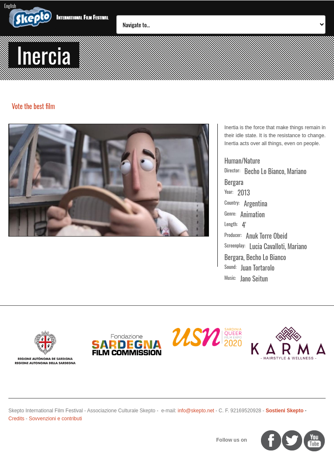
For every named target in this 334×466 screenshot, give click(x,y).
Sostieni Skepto (284, 411)
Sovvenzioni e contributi (55, 419)
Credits (16, 419)
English (10, 6)
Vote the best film (33, 106)
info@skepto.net (196, 411)
